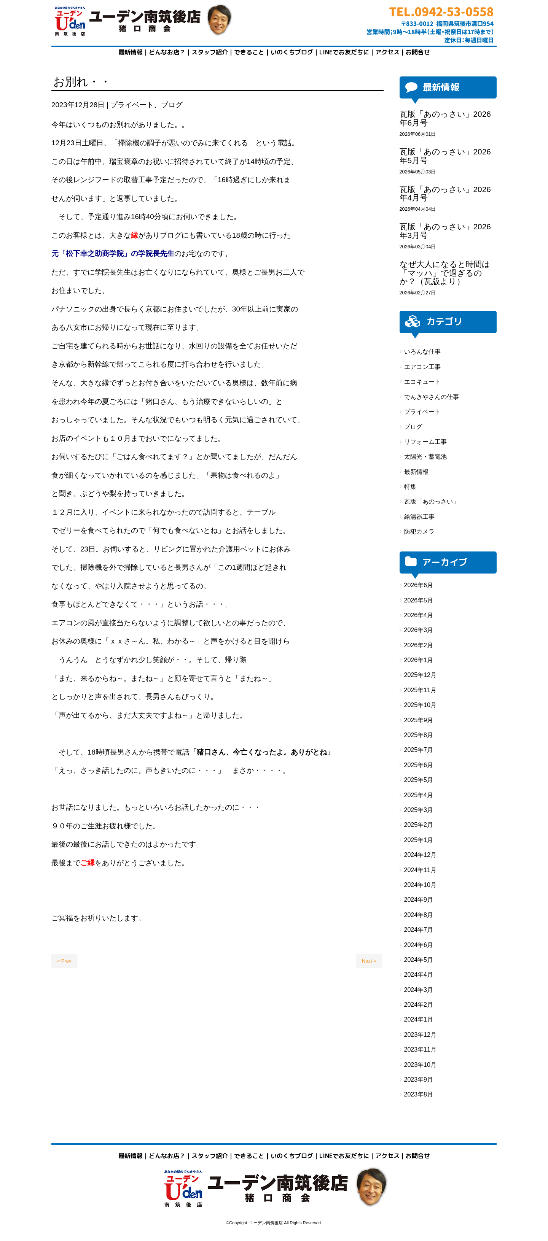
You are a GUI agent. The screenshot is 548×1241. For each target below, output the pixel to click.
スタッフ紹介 (209, 52)
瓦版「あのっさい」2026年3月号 (445, 231)
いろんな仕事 (422, 351)
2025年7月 (418, 750)
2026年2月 (418, 645)
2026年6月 (418, 585)
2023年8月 (418, 1094)
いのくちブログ (292, 52)
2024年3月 (418, 990)
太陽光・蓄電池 (425, 456)
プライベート (132, 105)
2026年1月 (418, 660)
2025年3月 (418, 810)
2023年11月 (420, 1049)
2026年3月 (418, 630)
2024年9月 (418, 899)
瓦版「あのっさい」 (431, 501)
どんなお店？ (167, 52)
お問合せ (418, 1156)
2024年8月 (418, 915)
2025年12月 (420, 675)
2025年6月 (418, 765)
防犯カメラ (419, 531)
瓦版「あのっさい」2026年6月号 (445, 118)
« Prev (64, 961)
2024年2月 (418, 1004)
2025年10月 (420, 705)
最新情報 (130, 52)
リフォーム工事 (425, 442)
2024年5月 (418, 960)
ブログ (172, 105)
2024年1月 (418, 1019)
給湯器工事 (419, 516)
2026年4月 (418, 615)
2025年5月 (418, 780)
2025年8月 (418, 735)
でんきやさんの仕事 (431, 397)
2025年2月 (418, 825)
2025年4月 (418, 795)
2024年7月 (418, 929)
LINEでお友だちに (344, 52)
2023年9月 (418, 1079)
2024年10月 (420, 885)
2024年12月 (420, 855)
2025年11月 (420, 690)
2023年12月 (420, 1034)
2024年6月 (418, 945)
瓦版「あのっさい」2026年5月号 (445, 156)
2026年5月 (418, 600)
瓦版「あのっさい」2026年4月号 (445, 193)
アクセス (387, 52)
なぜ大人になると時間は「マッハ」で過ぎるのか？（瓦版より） (445, 273)
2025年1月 (418, 840)
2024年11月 (420, 870)
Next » (369, 961)
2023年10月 (420, 1064)
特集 (410, 486)
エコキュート (422, 381)
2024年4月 (418, 974)
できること (249, 52)
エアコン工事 (422, 367)
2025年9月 (418, 720)
